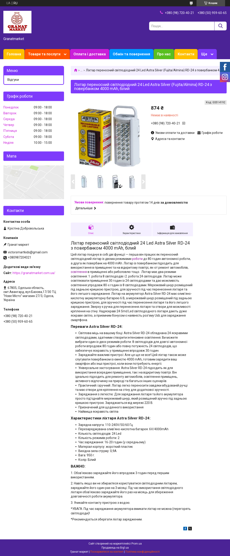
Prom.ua (136, 543)
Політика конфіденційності (142, 551)
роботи (137, 259)
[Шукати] (220, 26)
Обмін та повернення (131, 54)
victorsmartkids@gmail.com (28, 252)
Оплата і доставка (89, 54)
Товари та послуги (44, 54)
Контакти (186, 54)
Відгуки (13, 80)
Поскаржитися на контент (106, 551)
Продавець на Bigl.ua (115, 547)
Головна (14, 54)
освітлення (79, 272)
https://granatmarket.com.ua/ (34, 273)
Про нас (164, 54)
